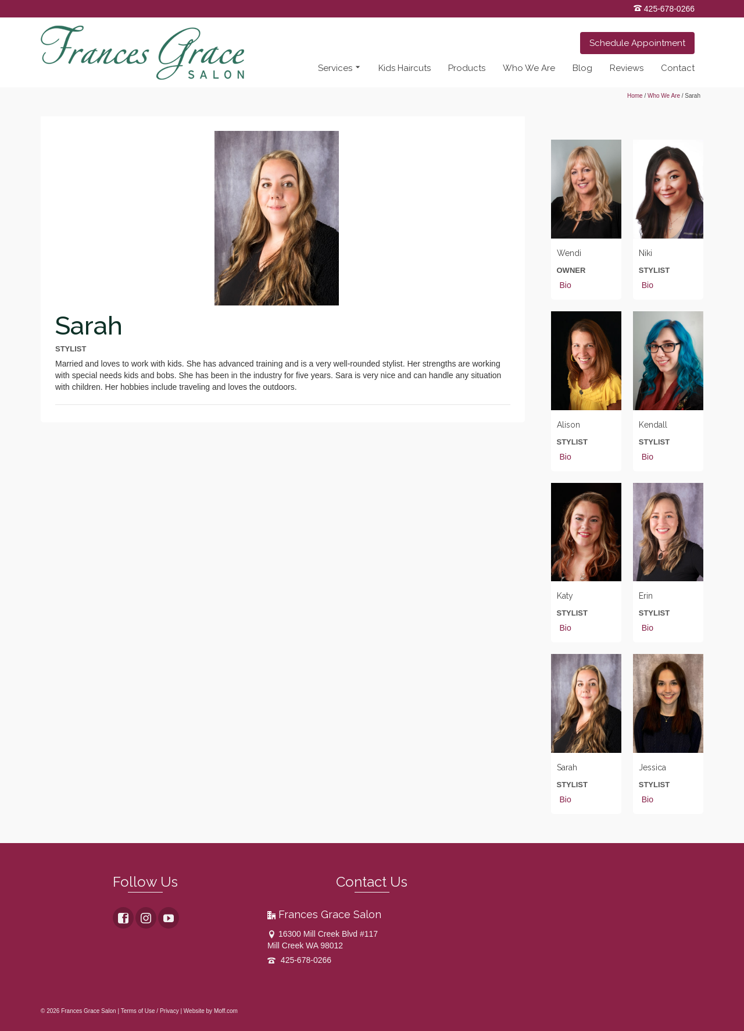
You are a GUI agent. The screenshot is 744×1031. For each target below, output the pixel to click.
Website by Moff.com (211, 1011)
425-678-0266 (664, 8)
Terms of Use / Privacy (150, 1011)
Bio (565, 285)
